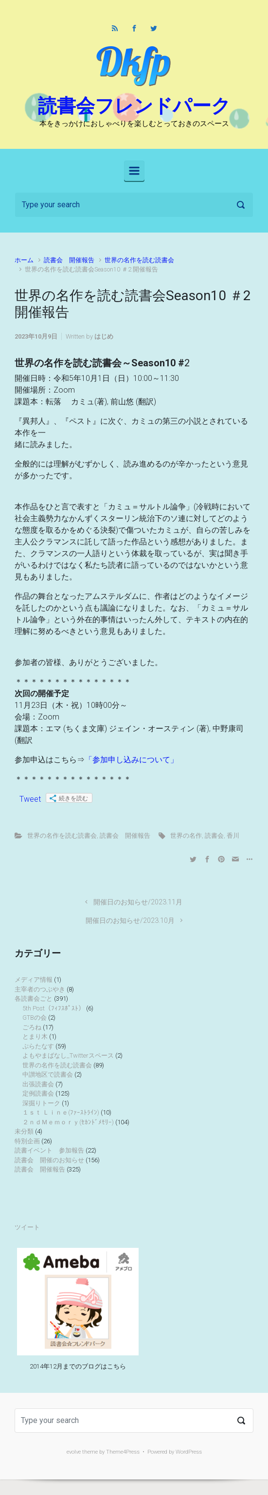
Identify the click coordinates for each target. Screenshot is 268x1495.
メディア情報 (34, 979)
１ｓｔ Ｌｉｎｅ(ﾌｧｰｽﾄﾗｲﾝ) (60, 1112)
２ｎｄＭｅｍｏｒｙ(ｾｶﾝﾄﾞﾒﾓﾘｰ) (68, 1122)
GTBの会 (34, 1017)
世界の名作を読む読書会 (139, 260)
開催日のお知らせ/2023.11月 (137, 902)
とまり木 (35, 1036)
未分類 (24, 1131)
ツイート (27, 1227)
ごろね (31, 1027)
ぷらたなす (38, 1046)
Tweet (30, 799)
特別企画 (27, 1141)
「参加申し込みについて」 (131, 759)
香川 (233, 835)
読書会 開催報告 (69, 260)
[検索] (134, 205)
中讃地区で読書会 (47, 1074)
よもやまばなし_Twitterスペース (68, 1055)
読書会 (214, 835)
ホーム (24, 260)
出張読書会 (38, 1084)
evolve (74, 1452)
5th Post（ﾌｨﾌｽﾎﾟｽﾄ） (53, 1008)
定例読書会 (38, 1093)
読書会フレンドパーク (134, 106)
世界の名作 (186, 835)
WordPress (189, 1452)
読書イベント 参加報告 (49, 1150)
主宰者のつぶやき (40, 989)
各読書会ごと (34, 998)
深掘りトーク (41, 1103)
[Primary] (134, 171)
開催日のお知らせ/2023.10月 (130, 921)
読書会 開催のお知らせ (49, 1160)
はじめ (103, 336)
